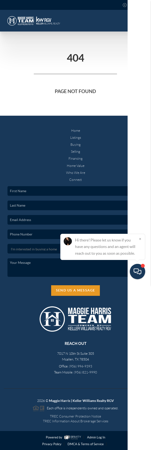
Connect (75, 180)
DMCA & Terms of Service (86, 444)
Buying (75, 144)
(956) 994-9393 (80, 366)
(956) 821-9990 (85, 372)
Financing (75, 158)
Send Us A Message (75, 290)
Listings (75, 137)
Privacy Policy (52, 444)
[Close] (140, 404)
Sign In (132, 5)
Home (75, 131)
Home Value (75, 166)
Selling (75, 151)
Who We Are (75, 173)
